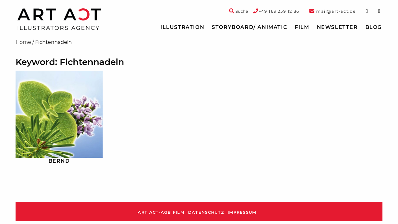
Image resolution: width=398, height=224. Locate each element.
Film (302, 27)
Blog (373, 27)
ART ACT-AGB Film (161, 212)
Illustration (182, 27)
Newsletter (337, 27)
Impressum (242, 212)
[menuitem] (182, 27)
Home (23, 42)
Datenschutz (206, 212)
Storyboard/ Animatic (249, 27)
